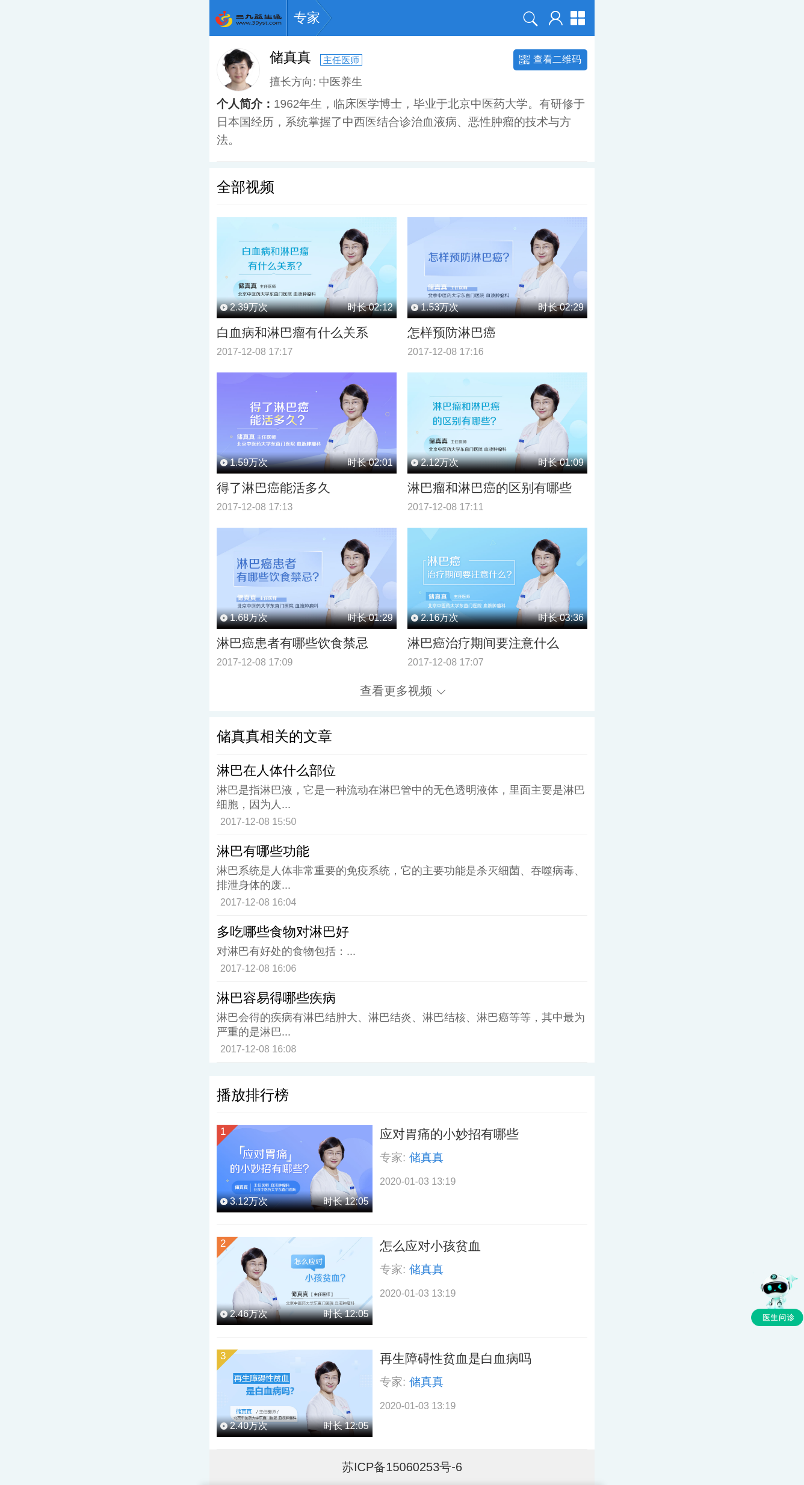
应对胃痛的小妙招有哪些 (449, 1134)
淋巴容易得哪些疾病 (276, 997)
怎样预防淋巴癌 (451, 332)
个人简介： (245, 103)
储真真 (426, 1157)
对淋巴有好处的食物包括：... (286, 951)
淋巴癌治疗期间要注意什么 (483, 643)
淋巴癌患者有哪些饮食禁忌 (292, 643)
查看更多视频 (402, 690)
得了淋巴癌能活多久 (273, 488)
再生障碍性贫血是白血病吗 (455, 1358)
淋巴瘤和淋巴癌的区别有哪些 (489, 488)
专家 (307, 18)
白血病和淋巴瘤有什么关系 (292, 332)
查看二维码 (550, 59)
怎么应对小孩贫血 (430, 1246)
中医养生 (340, 81)
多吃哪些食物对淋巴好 (283, 931)
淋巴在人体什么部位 (276, 770)
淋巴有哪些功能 (263, 851)
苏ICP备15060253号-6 (402, 1467)
